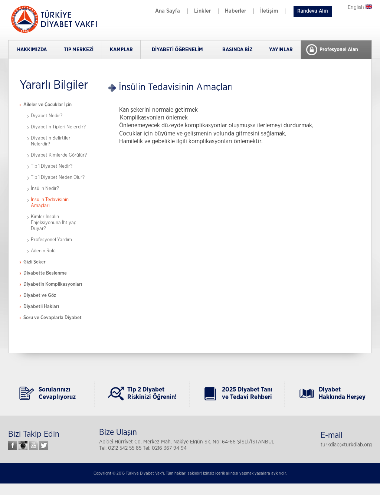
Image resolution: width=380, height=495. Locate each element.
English (360, 7)
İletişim (269, 11)
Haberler (235, 11)
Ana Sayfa (167, 11)
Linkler (202, 11)
